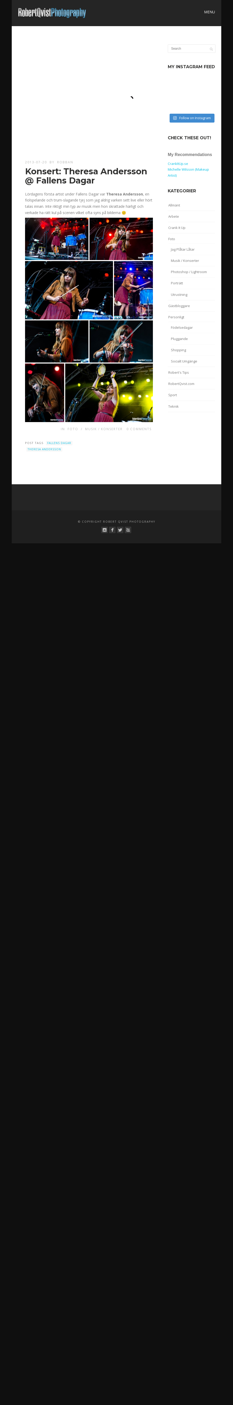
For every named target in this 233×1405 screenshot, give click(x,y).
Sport (172, 395)
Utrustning (179, 294)
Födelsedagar (182, 327)
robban (65, 162)
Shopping (178, 350)
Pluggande (179, 338)
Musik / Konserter (104, 429)
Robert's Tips (178, 372)
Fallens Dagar (59, 443)
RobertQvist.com (181, 383)
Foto (73, 429)
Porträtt (177, 283)
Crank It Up (177, 227)
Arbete (173, 216)
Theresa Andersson (44, 449)
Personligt (176, 317)
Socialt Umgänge (184, 361)
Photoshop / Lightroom (189, 271)
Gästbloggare (179, 305)
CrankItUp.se (178, 163)
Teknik (173, 406)
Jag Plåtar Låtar (183, 249)
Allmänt (174, 205)
